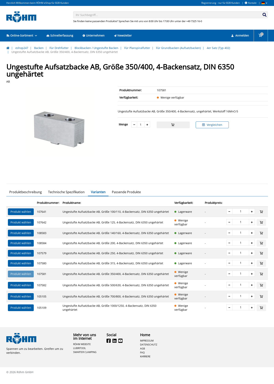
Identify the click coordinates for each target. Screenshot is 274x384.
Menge (123, 124)
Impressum (147, 347)
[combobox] (170, 14)
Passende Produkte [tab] (126, 199)
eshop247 (21, 48)
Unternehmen (94, 35)
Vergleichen (212, 125)
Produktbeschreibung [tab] (25, 199)
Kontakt (250, 3)
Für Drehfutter (59, 48)
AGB (142, 355)
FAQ (142, 359)
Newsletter (123, 35)
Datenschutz (148, 351)
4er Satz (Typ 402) (218, 48)
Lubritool (79, 355)
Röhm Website (82, 351)
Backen (39, 48)
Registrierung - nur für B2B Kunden (220, 3)
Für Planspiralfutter (137, 48)
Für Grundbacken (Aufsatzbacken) (178, 48)
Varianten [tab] (98, 199)
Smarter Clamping (84, 358)
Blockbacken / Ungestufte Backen (96, 48)
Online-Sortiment (21, 35)
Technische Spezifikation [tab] (66, 199)
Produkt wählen (20, 218)
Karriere (145, 363)
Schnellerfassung (60, 35)
